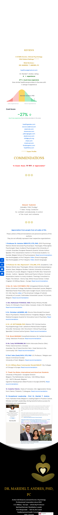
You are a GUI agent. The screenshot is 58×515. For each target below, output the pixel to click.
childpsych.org (29, 138)
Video (32, 257)
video (20, 293)
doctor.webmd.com (29, 127)
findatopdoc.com (29, 145)
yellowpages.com (29, 134)
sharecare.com (29, 131)
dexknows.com (29, 136)
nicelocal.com (29, 143)
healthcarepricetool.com (29, 70)
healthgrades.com (29, 124)
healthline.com (29, 148)
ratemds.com (29, 129)
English (42, 514)
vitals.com (29, 141)
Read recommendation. (44, 255)
